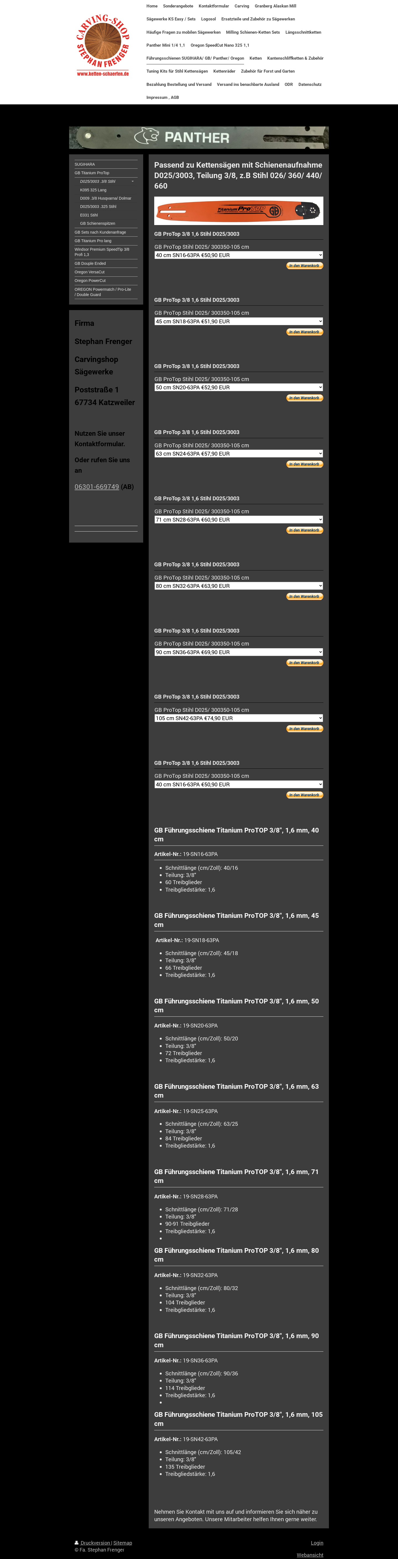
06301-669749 (97, 486)
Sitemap (122, 1542)
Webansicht (310, 1555)
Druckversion (93, 1542)
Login (317, 1542)
